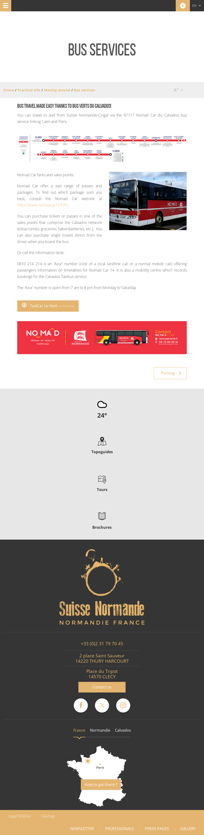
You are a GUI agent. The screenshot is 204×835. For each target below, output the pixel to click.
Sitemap (48, 816)
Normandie (100, 730)
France (79, 730)
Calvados (123, 730)
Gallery (188, 828)
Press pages (157, 828)
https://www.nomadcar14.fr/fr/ (42, 205)
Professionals (119, 828)
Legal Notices (19, 816)
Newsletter (82, 828)
